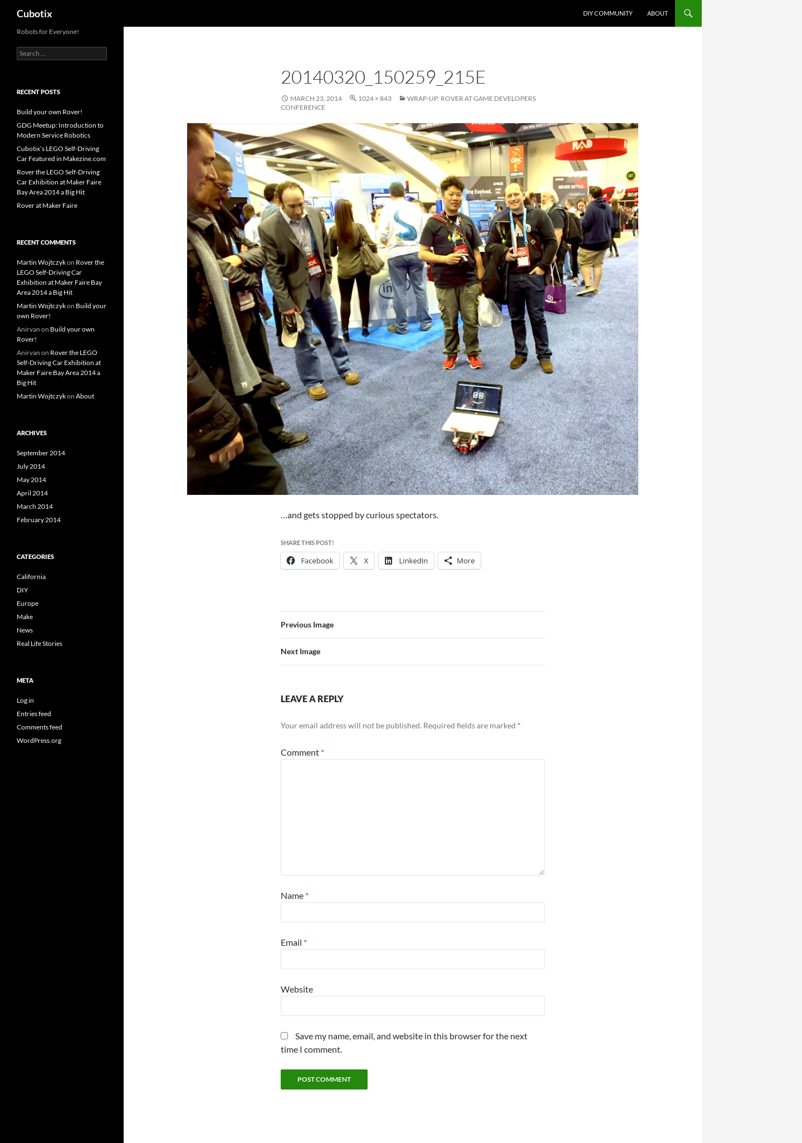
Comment (302, 752)
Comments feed (39, 727)
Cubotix (34, 13)
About (657, 13)
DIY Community (608, 13)
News (25, 630)
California (31, 576)
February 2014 (39, 519)
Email (294, 942)
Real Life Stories (39, 643)
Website (297, 989)
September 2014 (41, 453)
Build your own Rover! (49, 112)
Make (25, 616)
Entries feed (34, 713)
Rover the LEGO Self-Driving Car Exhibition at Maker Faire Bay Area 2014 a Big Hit (59, 182)
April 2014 (32, 493)
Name (295, 895)
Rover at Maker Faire (47, 205)
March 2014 (35, 506)
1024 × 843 (375, 98)
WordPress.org (39, 740)
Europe (27, 603)
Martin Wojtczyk (41, 262)
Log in (25, 700)
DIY (22, 590)
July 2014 (31, 466)
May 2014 (31, 479)
